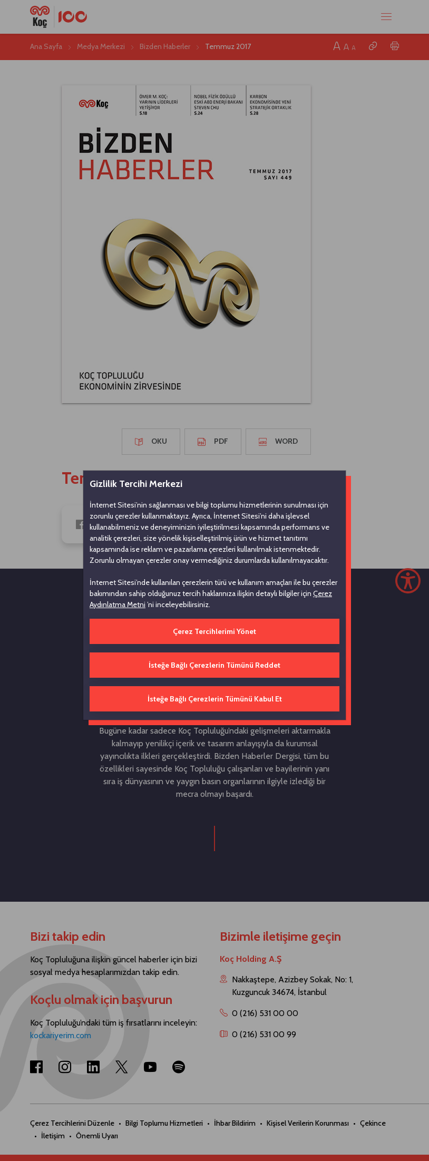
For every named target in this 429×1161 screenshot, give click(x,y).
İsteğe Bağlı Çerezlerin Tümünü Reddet (214, 665)
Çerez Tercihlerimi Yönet (214, 631)
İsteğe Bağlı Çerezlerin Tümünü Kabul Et (215, 699)
